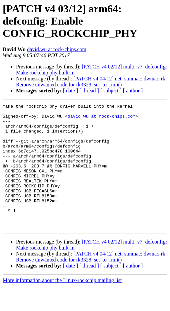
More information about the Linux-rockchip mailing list (62, 305)
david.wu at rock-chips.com (56, 49)
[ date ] (70, 90)
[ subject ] (111, 90)
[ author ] (133, 90)
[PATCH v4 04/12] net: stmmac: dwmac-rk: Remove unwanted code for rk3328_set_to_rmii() (91, 81)
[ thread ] (89, 90)
